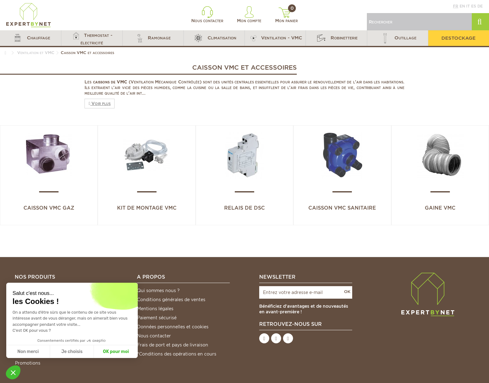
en (462, 6)
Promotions (27, 363)
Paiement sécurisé (157, 317)
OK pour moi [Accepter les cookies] (116, 351)
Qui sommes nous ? (158, 290)
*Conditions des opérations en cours (176, 353)
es (473, 6)
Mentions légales (155, 308)
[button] (30, 38)
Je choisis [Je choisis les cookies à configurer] (72, 351)
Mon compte (249, 14)
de (480, 6)
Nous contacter (207, 14)
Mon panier (286, 15)
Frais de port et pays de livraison (172, 344)
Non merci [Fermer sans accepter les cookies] (28, 351)
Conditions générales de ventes (171, 299)
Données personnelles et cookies (172, 326)
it (468, 6)
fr (455, 6)
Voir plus (100, 103)
